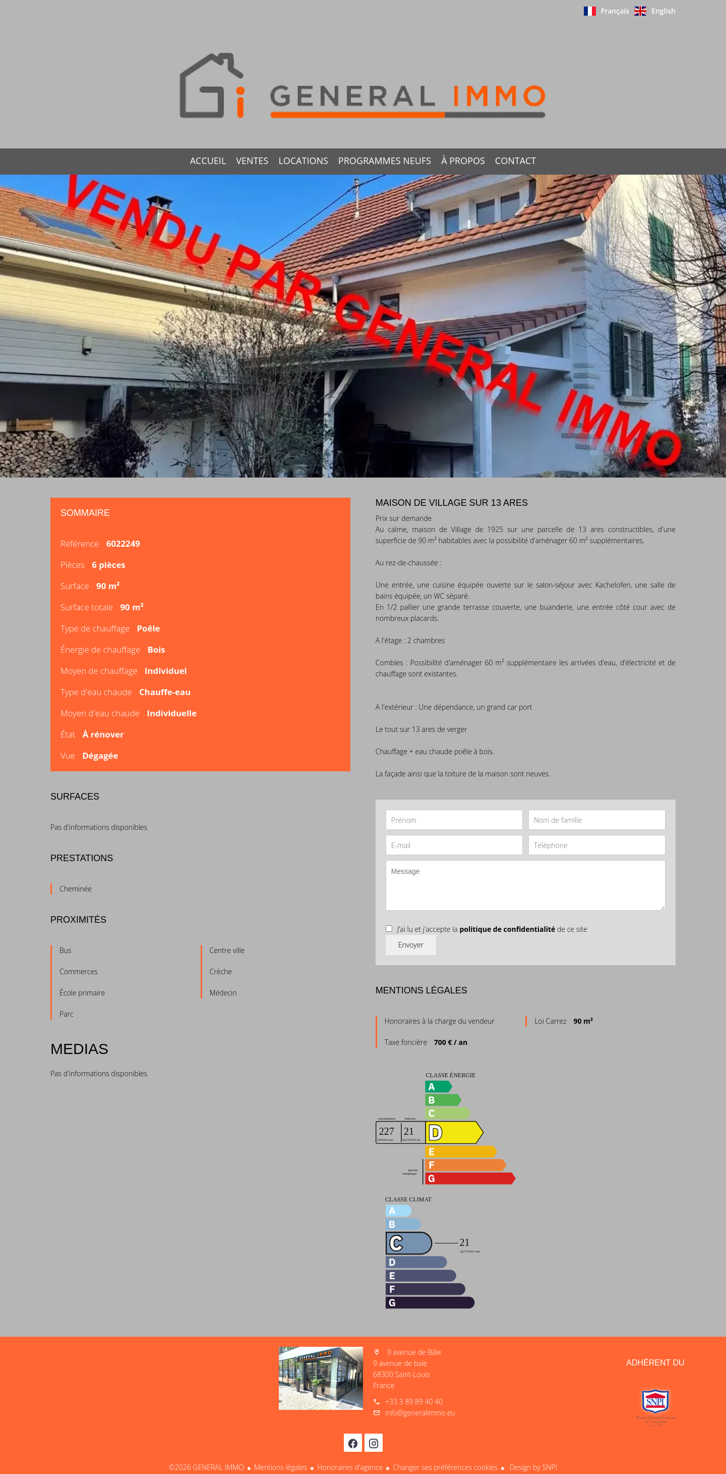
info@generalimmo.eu (420, 1412)
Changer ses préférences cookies (445, 1467)
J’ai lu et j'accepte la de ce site (492, 929)
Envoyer (411, 945)
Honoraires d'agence (350, 1467)
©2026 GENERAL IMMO (206, 1467)
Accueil (363, 85)
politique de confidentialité (507, 929)
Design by (532, 1467)
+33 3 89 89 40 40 (414, 1401)
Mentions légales (280, 1467)
